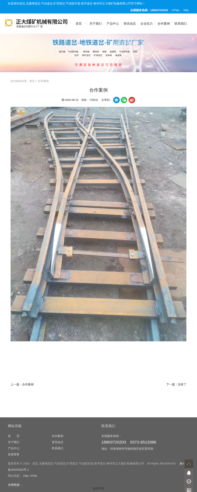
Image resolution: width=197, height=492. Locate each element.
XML (186, 10)
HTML (176, 10)
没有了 (182, 384)
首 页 (13, 465)
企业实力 (146, 23)
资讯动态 (130, 23)
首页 (79, 23)
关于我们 (95, 23)
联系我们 (180, 23)
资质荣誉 (13, 483)
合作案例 (164, 23)
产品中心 (113, 23)
